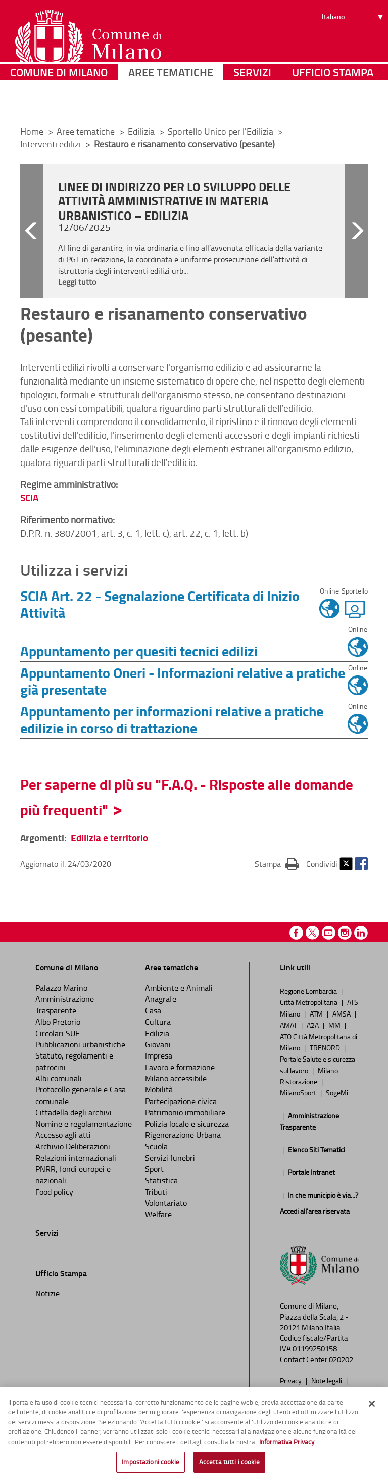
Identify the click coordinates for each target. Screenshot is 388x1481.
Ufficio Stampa (332, 103)
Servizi (252, 103)
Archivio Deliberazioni (72, 1146)
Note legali (327, 1380)
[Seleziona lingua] (354, 46)
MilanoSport (299, 1092)
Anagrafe (160, 998)
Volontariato (166, 1202)
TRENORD (326, 1047)
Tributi (156, 1191)
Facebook (361, 863)
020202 (341, 1359)
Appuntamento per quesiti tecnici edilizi (139, 651)
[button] (31, 231)
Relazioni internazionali (75, 1157)
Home (31, 131)
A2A (313, 1025)
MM (335, 1025)
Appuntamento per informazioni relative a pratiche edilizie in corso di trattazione (171, 719)
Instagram (345, 933)
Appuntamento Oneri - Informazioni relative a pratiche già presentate (182, 680)
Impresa (158, 1055)
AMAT (289, 1025)
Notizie (47, 1293)
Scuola (156, 1146)
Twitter (346, 863)
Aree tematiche (170, 103)
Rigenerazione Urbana (183, 1134)
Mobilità (159, 1089)
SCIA (29, 497)
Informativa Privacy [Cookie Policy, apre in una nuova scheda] (286, 1444)
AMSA (342, 1013)
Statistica (161, 1180)
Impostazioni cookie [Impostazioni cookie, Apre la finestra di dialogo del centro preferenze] (150, 1464)
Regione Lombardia (309, 991)
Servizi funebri (170, 1157)
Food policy (54, 1191)
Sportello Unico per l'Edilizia (221, 131)
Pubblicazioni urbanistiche (80, 1044)
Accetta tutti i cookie (229, 1464)
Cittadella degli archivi (73, 1112)
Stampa (277, 863)
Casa (153, 1010)
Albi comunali (58, 1078)
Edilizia (142, 131)
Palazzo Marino (61, 987)
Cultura (158, 1021)
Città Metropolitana (309, 1002)
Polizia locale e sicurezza (187, 1123)
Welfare (158, 1214)
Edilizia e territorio (109, 837)
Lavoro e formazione (180, 1067)
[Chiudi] (372, 1406)
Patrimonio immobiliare (185, 1112)
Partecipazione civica (181, 1101)
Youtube (328, 933)
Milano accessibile (176, 1078)
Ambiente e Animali (179, 987)
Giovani (158, 1044)
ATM (317, 1013)
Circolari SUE (57, 1033)
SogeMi (337, 1092)
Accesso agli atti (63, 1134)
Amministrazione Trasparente (64, 1004)
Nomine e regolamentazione (83, 1123)
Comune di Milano (59, 103)
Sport (154, 1168)
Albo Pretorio (57, 1021)
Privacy (291, 1380)
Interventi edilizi (51, 144)
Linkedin (361, 933)
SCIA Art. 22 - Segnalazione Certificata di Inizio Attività (160, 603)
